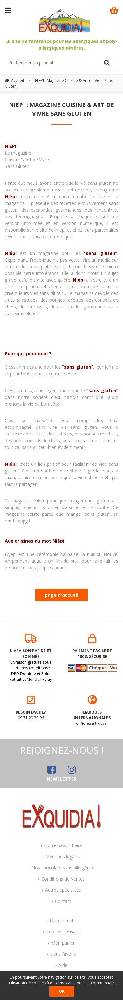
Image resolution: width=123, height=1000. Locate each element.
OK (62, 991)
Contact (63, 901)
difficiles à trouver (92, 710)
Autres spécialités (63, 890)
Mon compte (63, 920)
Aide (62, 965)
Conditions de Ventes (63, 879)
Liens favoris (63, 954)
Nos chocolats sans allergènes (62, 868)
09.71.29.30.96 (30, 708)
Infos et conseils (63, 932)
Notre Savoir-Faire (63, 845)
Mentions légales (62, 856)
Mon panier (63, 943)
